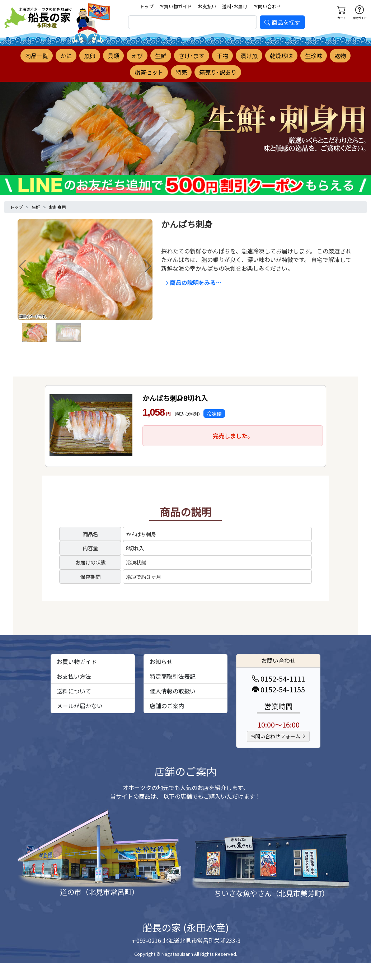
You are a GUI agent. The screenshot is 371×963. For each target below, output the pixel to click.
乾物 (340, 55)
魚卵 (89, 55)
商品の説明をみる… (192, 282)
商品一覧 (36, 55)
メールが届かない (80, 705)
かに (66, 55)
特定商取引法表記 (173, 676)
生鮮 (160, 55)
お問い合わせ (267, 6)
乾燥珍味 (281, 55)
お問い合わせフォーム (278, 736)
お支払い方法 (74, 676)
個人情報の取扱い (173, 691)
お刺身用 (57, 207)
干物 (222, 55)
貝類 (113, 55)
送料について (74, 691)
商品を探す (282, 22)
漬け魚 (249, 55)
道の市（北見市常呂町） (99, 892)
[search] (192, 22)
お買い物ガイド (175, 6)
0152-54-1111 (278, 678)
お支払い (207, 6)
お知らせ (161, 661)
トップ (147, 6)
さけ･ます (192, 55)
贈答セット (149, 72)
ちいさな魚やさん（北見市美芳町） (271, 893)
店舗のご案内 (167, 705)
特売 (181, 72)
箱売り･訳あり (217, 72)
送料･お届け (235, 6)
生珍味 (313, 55)
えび (137, 55)
